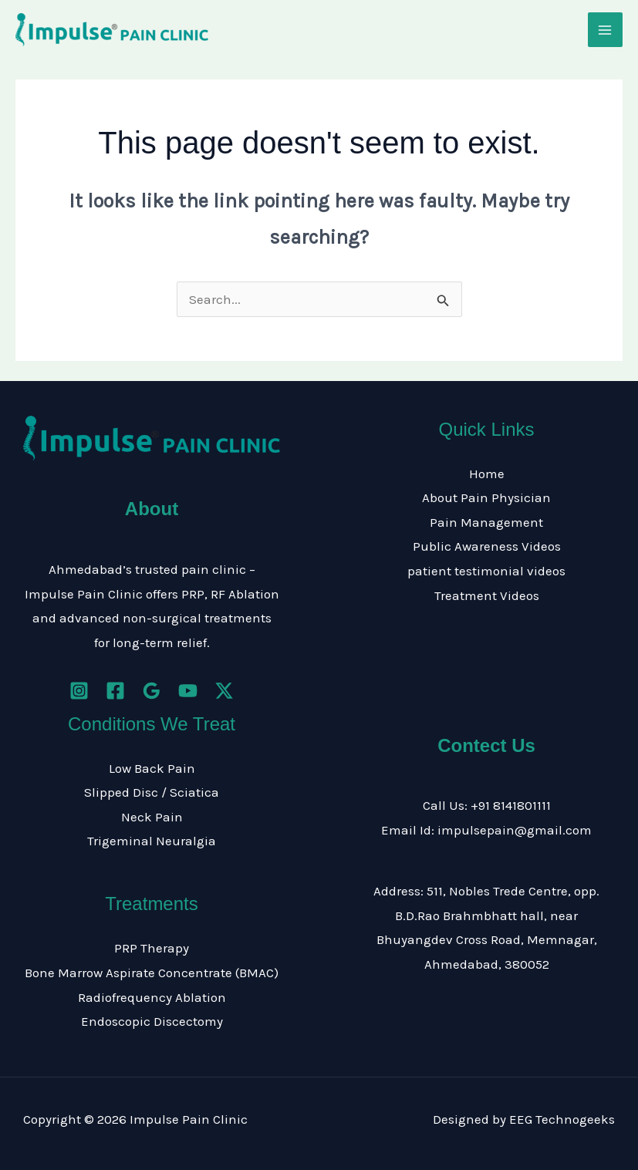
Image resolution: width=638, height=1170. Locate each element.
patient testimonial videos (486, 570)
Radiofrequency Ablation (152, 997)
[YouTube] (187, 690)
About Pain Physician (486, 497)
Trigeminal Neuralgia (151, 840)
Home (487, 473)
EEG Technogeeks (562, 1119)
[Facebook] (115, 690)
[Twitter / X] (224, 690)
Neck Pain (152, 816)
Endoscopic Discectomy (152, 1021)
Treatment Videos (486, 595)
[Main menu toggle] (605, 30)
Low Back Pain (152, 768)
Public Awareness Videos (487, 546)
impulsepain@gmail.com (514, 830)
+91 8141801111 (511, 805)
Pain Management (486, 522)
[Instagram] (79, 690)
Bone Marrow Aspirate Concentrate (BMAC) (151, 972)
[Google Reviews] (151, 690)
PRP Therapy (151, 948)
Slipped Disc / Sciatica (151, 792)
